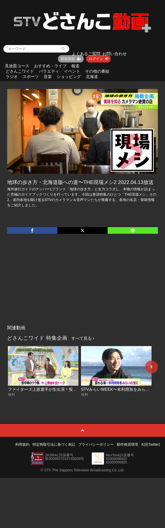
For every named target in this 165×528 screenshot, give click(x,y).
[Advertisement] (82, 284)
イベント (72, 71)
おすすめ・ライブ (50, 66)
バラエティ (49, 71)
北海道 (92, 76)
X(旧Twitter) (150, 444)
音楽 (48, 76)
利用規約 (22, 444)
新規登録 (71, 59)
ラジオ (12, 76)
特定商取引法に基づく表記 (53, 444)
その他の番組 (97, 71)
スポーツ (31, 76)
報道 (75, 66)
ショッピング (69, 76)
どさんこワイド (20, 71)
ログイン (98, 59)
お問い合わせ (114, 54)
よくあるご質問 (86, 54)
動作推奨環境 (127, 444)
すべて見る (82, 338)
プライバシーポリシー (96, 444)
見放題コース (17, 66)
